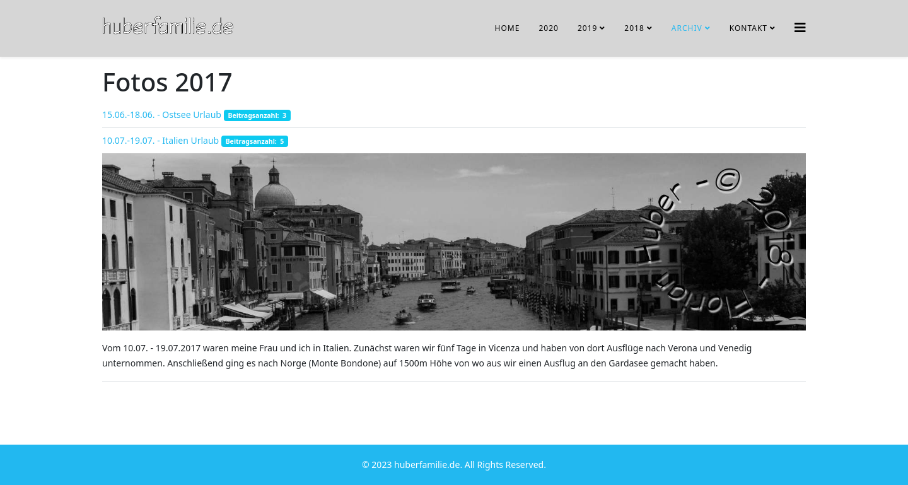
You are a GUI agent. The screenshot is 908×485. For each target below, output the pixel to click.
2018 (634, 28)
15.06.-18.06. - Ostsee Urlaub (161, 114)
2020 (548, 28)
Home (507, 28)
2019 (587, 28)
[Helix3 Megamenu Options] (800, 27)
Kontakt (748, 28)
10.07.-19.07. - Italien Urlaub (160, 140)
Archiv (687, 28)
